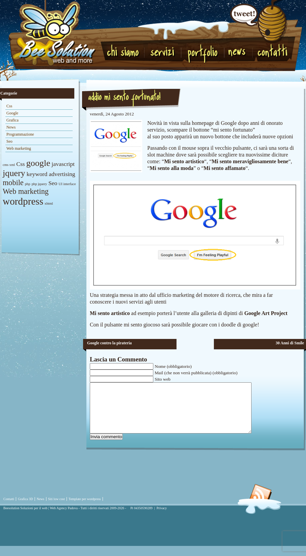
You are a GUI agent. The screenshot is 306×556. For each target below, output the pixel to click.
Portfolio (205, 53)
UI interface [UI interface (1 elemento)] (67, 184)
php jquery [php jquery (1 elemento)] (39, 184)
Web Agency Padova (64, 518)
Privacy (162, 518)
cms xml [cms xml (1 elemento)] (9, 165)
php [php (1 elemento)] (27, 184)
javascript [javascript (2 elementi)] (63, 164)
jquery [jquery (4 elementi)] (14, 173)
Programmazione (20, 134)
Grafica (12, 120)
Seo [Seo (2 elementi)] (52, 183)
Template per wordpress (85, 509)
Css (9, 106)
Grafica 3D (25, 509)
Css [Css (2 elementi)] (20, 164)
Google (12, 113)
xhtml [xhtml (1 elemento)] (49, 203)
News (240, 54)
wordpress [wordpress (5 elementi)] (23, 201)
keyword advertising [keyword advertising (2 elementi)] (51, 174)
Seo (9, 141)
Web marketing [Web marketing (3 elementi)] (25, 191)
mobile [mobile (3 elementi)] (13, 182)
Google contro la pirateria (109, 343)
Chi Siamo (125, 51)
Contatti (272, 51)
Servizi (163, 51)
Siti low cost (56, 509)
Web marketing (18, 148)
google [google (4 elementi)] (38, 163)
